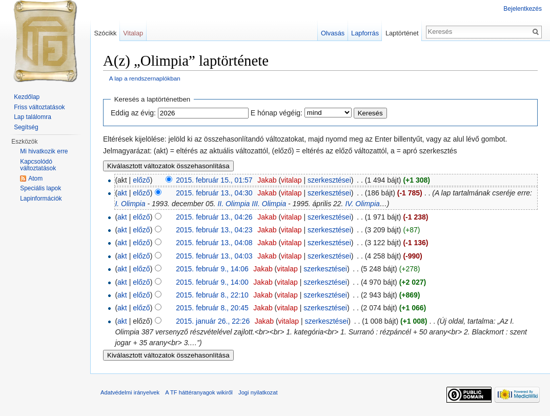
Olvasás (332, 33)
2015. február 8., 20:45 (212, 308)
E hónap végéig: (276, 113)
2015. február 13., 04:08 (214, 243)
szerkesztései (329, 180)
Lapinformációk (41, 198)
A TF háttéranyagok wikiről (199, 392)
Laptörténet (402, 33)
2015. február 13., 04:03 (214, 256)
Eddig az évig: (133, 113)
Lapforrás (365, 33)
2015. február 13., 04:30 (214, 193)
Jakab (266, 180)
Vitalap (133, 33)
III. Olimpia (269, 204)
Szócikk (105, 33)
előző (141, 180)
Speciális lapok (40, 188)
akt (122, 193)
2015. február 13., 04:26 (214, 217)
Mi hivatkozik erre (44, 151)
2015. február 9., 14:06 (212, 269)
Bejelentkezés (522, 8)
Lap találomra (32, 117)
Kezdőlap (26, 97)
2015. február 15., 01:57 (214, 180)
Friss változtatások (39, 107)
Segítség (26, 127)
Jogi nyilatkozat (258, 392)
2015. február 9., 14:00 (212, 282)
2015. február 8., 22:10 (212, 295)
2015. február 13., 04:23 (214, 230)
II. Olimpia (233, 204)
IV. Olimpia (362, 204)
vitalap (291, 180)
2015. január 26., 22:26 (213, 321)
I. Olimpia (130, 204)
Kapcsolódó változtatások (38, 165)
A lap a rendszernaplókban (144, 78)
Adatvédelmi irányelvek (129, 392)
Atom (35, 178)
